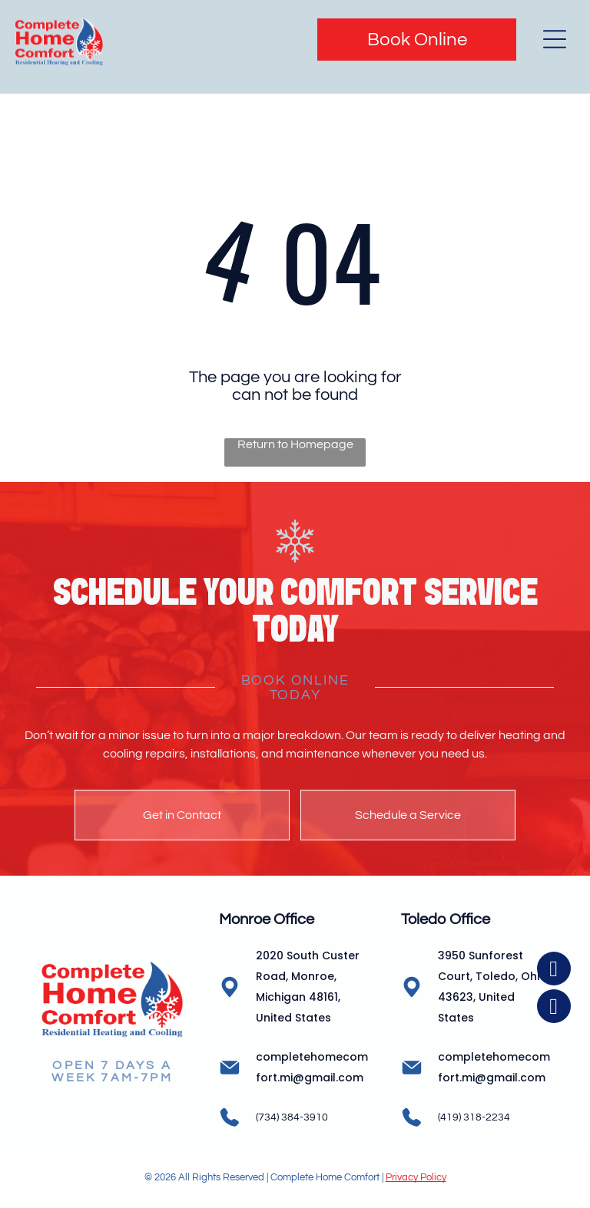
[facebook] (554, 1121)
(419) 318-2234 (474, 1117)
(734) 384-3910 (292, 1117)
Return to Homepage (295, 444)
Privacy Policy (416, 1177)
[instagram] (554, 1158)
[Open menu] (554, 39)
